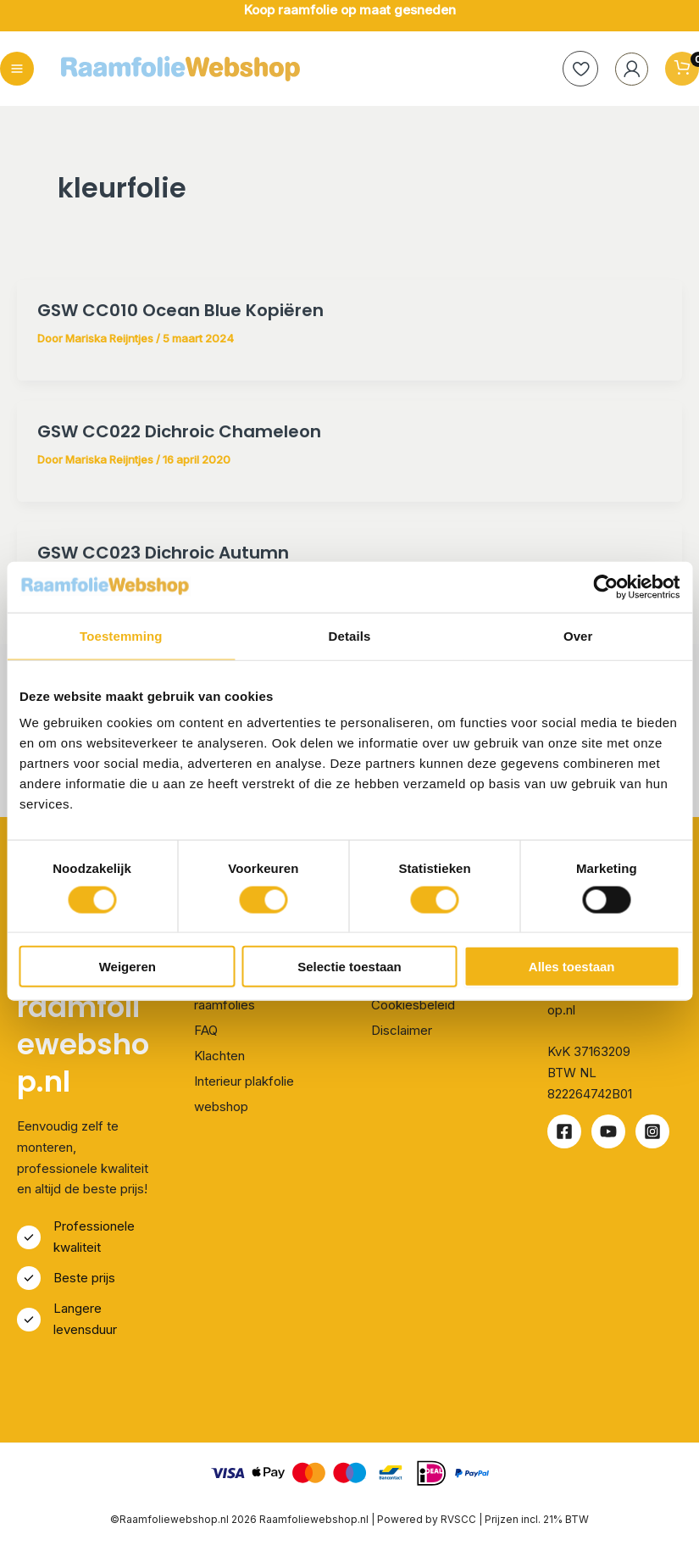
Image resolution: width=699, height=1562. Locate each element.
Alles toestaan (572, 966)
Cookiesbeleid (413, 1005)
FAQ (206, 1030)
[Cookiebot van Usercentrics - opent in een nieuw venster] (605, 586)
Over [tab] (578, 635)
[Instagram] (652, 1132)
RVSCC (460, 1519)
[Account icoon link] (628, 69)
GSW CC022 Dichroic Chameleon (179, 432)
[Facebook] (564, 1132)
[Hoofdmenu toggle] (17, 69)
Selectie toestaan (349, 966)
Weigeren (127, 966)
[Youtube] (608, 1132)
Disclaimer (401, 1030)
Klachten (219, 1056)
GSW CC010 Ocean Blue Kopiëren (180, 311)
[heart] (576, 69)
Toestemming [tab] (121, 635)
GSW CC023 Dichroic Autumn (163, 553)
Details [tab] (350, 635)
